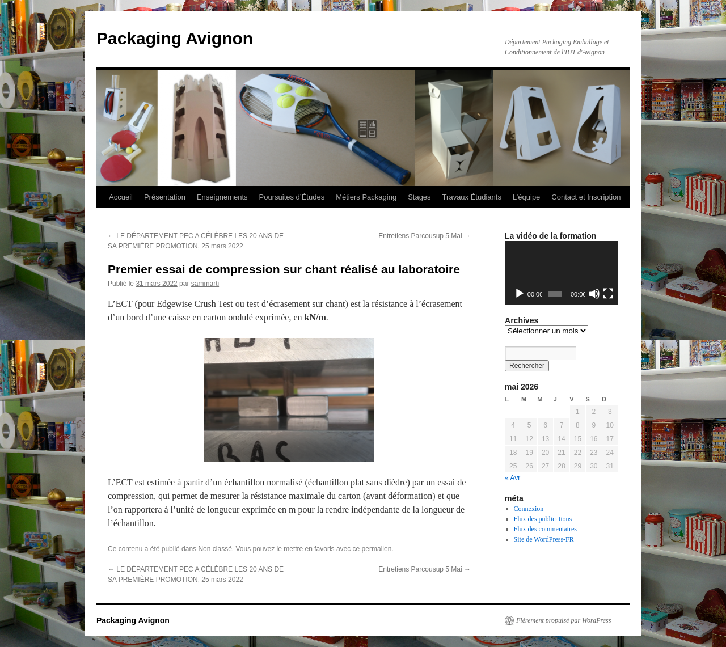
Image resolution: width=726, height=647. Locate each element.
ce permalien (372, 549)
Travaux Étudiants (471, 197)
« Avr (512, 478)
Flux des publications (543, 519)
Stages (419, 197)
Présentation (164, 197)
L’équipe (526, 197)
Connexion (529, 509)
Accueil (121, 197)
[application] (561, 273)
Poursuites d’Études (292, 197)
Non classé (214, 549)
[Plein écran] (608, 293)
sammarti (205, 283)
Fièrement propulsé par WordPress (563, 620)
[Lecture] (519, 293)
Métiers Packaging (366, 197)
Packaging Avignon (174, 38)
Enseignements (222, 197)
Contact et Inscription (586, 197)
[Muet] (594, 293)
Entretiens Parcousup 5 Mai (424, 236)
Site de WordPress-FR (544, 539)
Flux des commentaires (545, 529)
